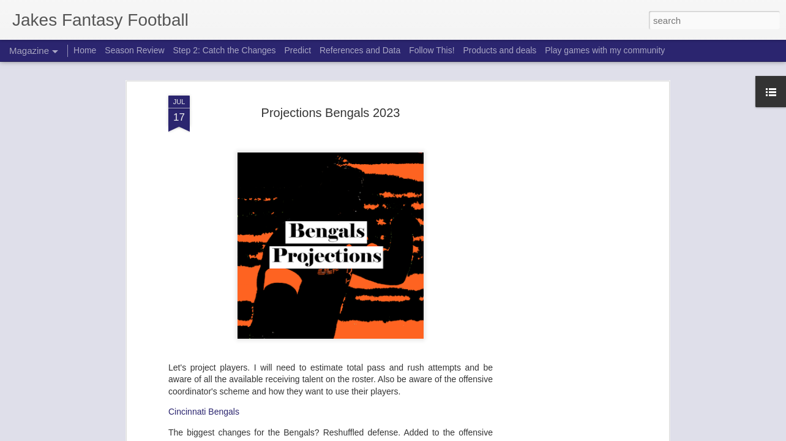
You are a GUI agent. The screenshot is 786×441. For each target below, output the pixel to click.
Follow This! (431, 50)
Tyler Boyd (198, 294)
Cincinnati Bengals (203, 151)
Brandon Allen (204, 281)
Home (84, 50)
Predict (297, 50)
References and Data (360, 50)
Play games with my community (605, 50)
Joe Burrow (200, 269)
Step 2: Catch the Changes (224, 50)
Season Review (134, 50)
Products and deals (499, 50)
